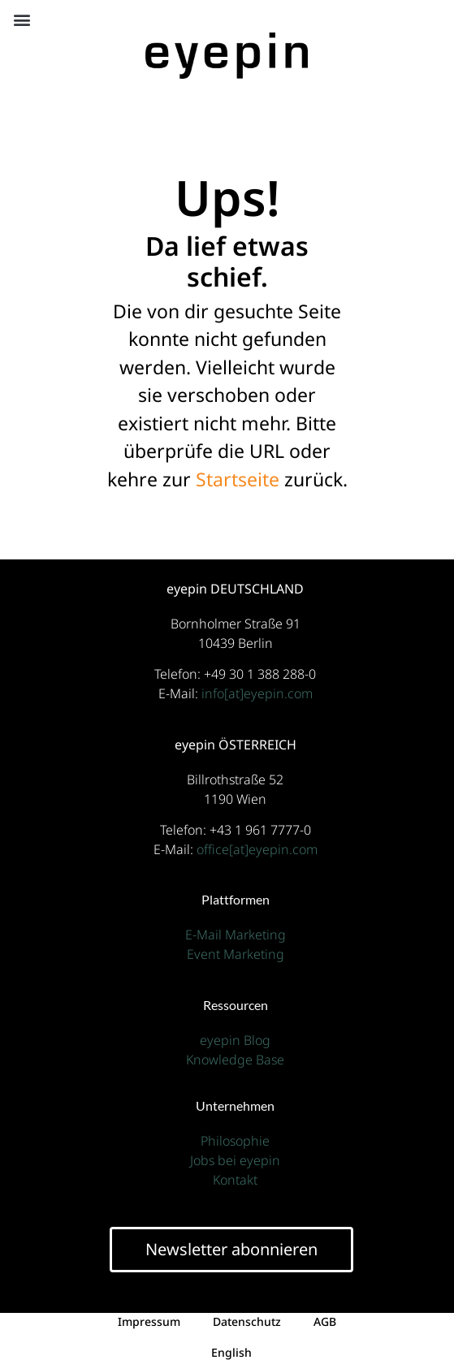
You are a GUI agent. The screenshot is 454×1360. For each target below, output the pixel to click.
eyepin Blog (235, 1040)
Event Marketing (235, 954)
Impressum (149, 1321)
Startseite (237, 479)
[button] (21, 19)
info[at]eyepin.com (257, 693)
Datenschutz (247, 1321)
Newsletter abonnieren (231, 1249)
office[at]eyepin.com (257, 849)
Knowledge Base (235, 1060)
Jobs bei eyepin (235, 1160)
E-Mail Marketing (235, 934)
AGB (324, 1321)
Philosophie (235, 1141)
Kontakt (235, 1180)
